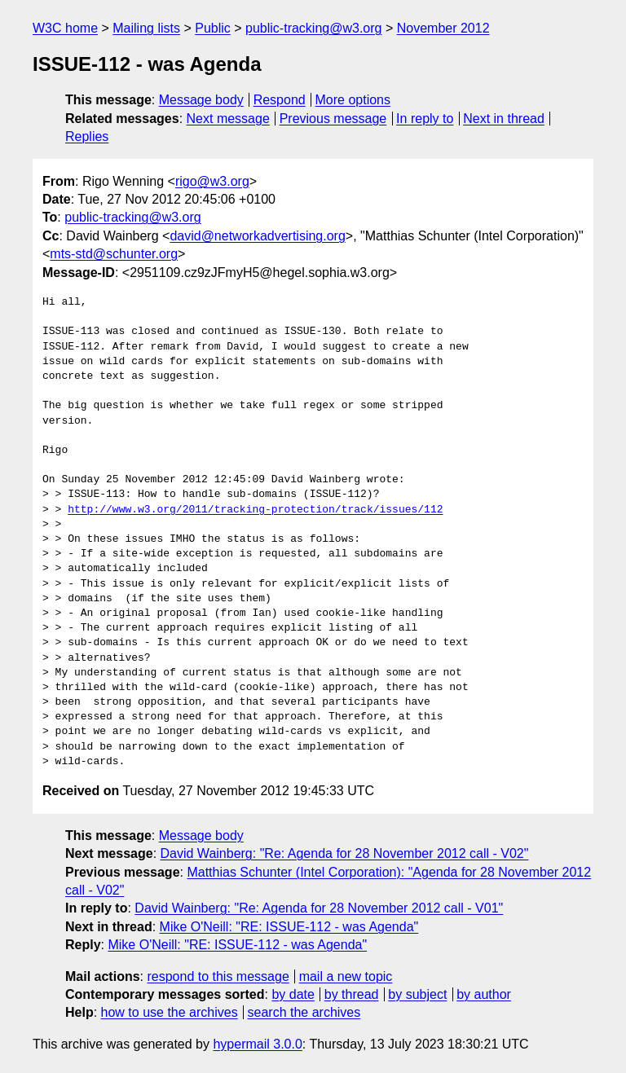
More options (353, 100)
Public (213, 28)
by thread (351, 994)
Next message (228, 118)
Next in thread (503, 118)
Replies (86, 136)
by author (483, 994)
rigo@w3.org (212, 181)
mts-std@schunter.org (114, 254)
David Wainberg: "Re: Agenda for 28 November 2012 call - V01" (318, 908)
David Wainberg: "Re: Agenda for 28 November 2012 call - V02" (345, 853)
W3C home (65, 28)
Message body (201, 100)
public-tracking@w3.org (313, 28)
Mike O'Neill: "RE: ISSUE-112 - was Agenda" (289, 927)
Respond (279, 100)
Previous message (333, 118)
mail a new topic (346, 976)
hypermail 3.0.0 (257, 1044)
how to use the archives (169, 1012)
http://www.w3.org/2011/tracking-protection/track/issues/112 (255, 510)
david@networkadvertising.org (257, 236)
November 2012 (443, 28)
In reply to (424, 118)
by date (292, 994)
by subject (417, 994)
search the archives (304, 1012)
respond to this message (218, 976)
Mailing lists (146, 28)
